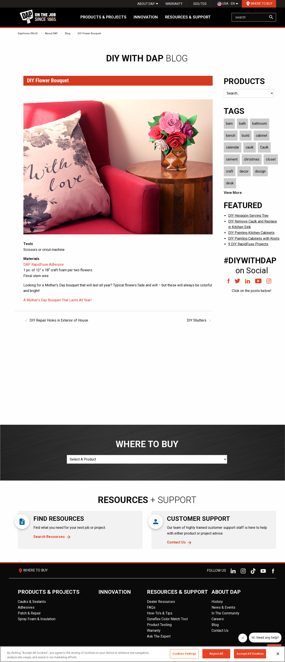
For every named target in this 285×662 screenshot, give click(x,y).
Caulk (264, 147)
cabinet (261, 135)
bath (242, 123)
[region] (142, 654)
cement (232, 159)
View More (233, 193)
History (217, 602)
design (260, 171)
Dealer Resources (161, 602)
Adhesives (26, 607)
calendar (232, 147)
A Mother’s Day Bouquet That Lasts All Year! (57, 300)
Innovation (146, 17)
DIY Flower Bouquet (89, 33)
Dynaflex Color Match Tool (167, 619)
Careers (218, 619)
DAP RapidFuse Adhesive (43, 264)
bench (230, 135)
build (245, 135)
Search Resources (49, 537)
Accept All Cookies (249, 653)
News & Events (223, 607)
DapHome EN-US (28, 33)
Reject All (216, 653)
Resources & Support (188, 17)
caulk (250, 147)
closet (271, 159)
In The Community (225, 613)
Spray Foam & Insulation (36, 619)
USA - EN (226, 4)
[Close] (278, 654)
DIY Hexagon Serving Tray (248, 215)
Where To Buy (259, 3)
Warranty (174, 4)
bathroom (259, 123)
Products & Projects (103, 17)
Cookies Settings (184, 653)
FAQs (151, 607)
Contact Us (176, 542)
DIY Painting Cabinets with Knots (253, 238)
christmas (251, 159)
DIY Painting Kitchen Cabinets (251, 233)
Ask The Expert (159, 636)
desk (230, 183)
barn (229, 123)
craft (229, 171)
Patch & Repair (29, 613)
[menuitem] (146, 3)
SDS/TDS (200, 4)
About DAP (146, 4)
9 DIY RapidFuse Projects (248, 244)
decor (244, 171)
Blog (67, 33)
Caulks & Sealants (32, 602)
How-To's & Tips (159, 613)
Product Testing (159, 625)
